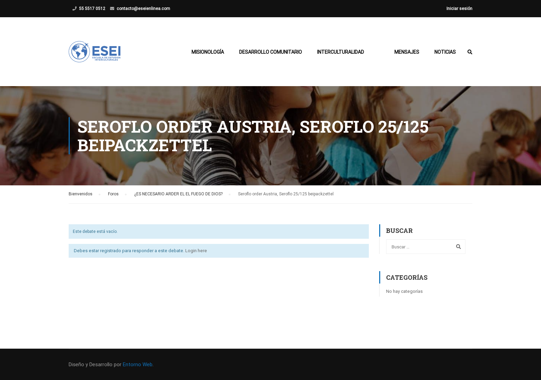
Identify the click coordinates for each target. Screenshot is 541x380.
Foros (113, 194)
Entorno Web (138, 364)
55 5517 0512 (92, 8)
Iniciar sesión (459, 8)
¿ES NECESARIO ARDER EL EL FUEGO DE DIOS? (178, 194)
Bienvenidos (80, 194)
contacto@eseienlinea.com (143, 8)
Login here (196, 250)
